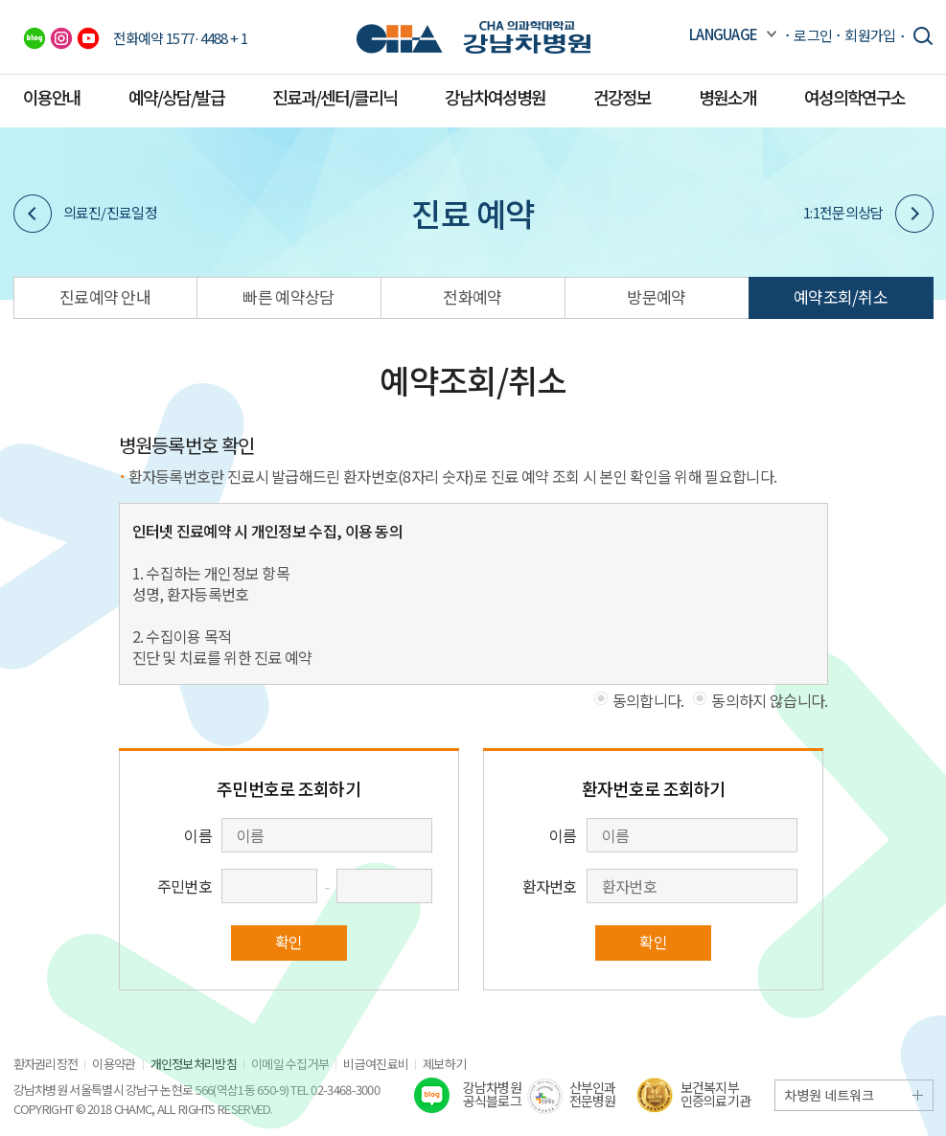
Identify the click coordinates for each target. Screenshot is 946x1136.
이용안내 (52, 96)
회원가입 (869, 35)
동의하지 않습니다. (769, 700)
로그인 (813, 35)
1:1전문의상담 (868, 213)
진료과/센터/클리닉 (334, 96)
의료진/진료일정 (85, 213)
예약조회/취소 (841, 296)
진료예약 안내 (104, 296)
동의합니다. (648, 700)
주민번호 (184, 886)
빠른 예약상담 (288, 296)
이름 (198, 835)
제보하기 (444, 1064)
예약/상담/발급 (176, 96)
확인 (289, 941)
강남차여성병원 (495, 96)
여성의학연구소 (854, 96)
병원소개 (727, 96)
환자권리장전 (46, 1064)
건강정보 (622, 96)
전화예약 (472, 296)
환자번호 (549, 886)
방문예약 (656, 296)
